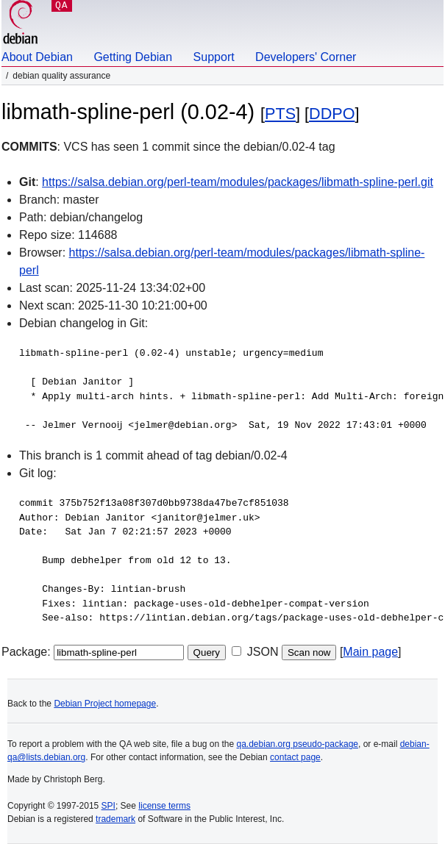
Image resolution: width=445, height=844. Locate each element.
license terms (164, 806)
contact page (295, 757)
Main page (370, 651)
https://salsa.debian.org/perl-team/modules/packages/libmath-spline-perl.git (237, 182)
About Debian (37, 57)
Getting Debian (132, 57)
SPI (108, 806)
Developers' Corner (305, 57)
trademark (115, 819)
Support (214, 57)
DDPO (332, 113)
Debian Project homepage (105, 703)
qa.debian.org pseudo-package (297, 744)
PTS (280, 113)
